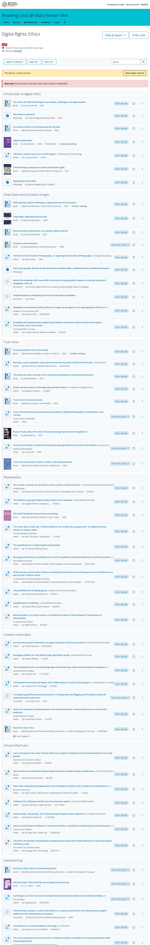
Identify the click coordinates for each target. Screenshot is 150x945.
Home (6, 22)
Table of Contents (14, 61)
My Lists (16, 22)
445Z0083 (17, 51)
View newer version (134, 73)
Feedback (45, 22)
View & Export (114, 35)
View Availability (120, 244)
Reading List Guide (116, 4)
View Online (121, 103)
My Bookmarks (31, 22)
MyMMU (144, 4)
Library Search (133, 4)
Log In (57, 22)
